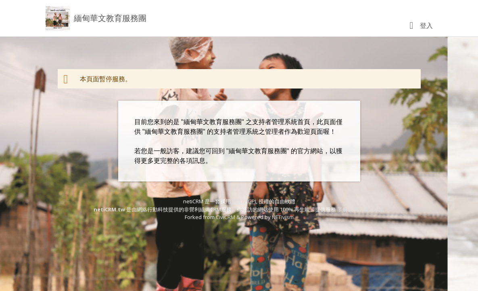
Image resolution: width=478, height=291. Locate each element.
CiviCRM (225, 217)
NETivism (283, 217)
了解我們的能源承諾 (360, 209)
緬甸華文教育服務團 (110, 18)
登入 (426, 25)
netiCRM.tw (109, 209)
